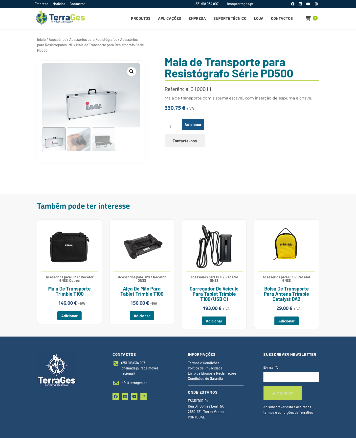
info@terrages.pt (240, 4)
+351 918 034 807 (206, 4)
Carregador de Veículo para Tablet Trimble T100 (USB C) (214, 294)
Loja (259, 18)
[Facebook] (293, 4)
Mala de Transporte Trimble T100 (69, 291)
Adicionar (192, 124)
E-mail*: (270, 367)
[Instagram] (316, 4)
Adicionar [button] (69, 316)
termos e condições (278, 413)
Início (41, 39)
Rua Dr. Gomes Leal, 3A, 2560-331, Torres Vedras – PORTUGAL (207, 411)
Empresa (41, 4)
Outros (74, 280)
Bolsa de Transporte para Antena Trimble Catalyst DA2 (286, 294)
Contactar (77, 4)
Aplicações (169, 18)
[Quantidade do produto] (172, 126)
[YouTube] (308, 4)
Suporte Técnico (229, 18)
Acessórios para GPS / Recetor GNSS (142, 279)
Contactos (282, 18)
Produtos (141, 18)
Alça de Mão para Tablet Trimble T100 (141, 291)
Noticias (59, 4)
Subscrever (282, 393)
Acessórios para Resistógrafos (93, 39)
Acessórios (57, 39)
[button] (131, 71)
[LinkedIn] (301, 4)
